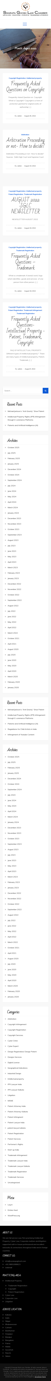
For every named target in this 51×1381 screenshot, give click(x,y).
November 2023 (14, 524)
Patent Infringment (15, 1117)
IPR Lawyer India (15, 1084)
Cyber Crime (13, 1041)
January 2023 (13, 578)
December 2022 (14, 584)
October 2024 (13, 475)
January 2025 (13, 464)
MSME (10, 1101)
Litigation (11, 1095)
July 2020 (12, 655)
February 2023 (14, 573)
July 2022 (12, 611)
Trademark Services (16, 1177)
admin (19, 116)
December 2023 (14, 518)
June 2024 (12, 491)
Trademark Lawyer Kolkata (19, 1166)
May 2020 (12, 665)
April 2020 (12, 671)
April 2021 (12, 644)
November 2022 (14, 589)
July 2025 (12, 453)
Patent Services (14, 1139)
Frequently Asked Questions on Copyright (25, 86)
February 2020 (14, 682)
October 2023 (13, 529)
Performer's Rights (15, 1144)
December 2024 (14, 469)
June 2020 (12, 660)
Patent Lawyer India (16, 1122)
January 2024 (13, 513)
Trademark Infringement (33, 310)
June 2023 (12, 551)
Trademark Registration (33, 194)
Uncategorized (14, 1182)
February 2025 (14, 458)
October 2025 (13, 447)
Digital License (14, 1062)
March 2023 (13, 567)
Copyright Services (15, 1035)
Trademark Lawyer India (17, 1161)
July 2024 (12, 485)
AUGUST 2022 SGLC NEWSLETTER (25, 205)
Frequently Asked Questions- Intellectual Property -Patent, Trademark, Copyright (25, 331)
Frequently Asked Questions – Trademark (25, 262)
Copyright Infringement (17, 1024)
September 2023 (15, 535)
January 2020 (13, 687)
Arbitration (25, 135)
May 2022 (12, 622)
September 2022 (15, 600)
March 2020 (13, 676)
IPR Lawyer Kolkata (16, 1090)
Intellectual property (34, 78)
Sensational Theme (40, 1377)
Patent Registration (16, 194)
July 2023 (12, 545)
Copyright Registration (17, 78)
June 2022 (12, 616)
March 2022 (13, 633)
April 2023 (12, 562)
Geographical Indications (17, 1068)
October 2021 (13, 638)
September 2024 (15, 480)
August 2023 (13, 540)
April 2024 (12, 502)
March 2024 (13, 507)
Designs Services (15, 1057)
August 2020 (13, 649)
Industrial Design (14, 1073)
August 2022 (13, 605)
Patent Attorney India (17, 1106)
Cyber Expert (13, 1046)
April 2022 (12, 627)
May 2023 (12, 556)
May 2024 (12, 496)
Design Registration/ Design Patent (22, 1051)
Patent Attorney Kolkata (18, 1111)
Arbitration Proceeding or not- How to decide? (25, 143)
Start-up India (13, 1150)
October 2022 (13, 595)
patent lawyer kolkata (17, 1128)
